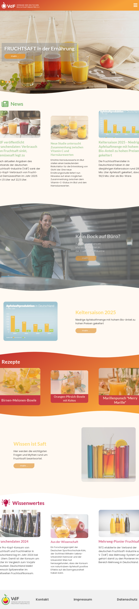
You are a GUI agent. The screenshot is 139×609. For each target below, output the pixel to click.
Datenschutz (127, 599)
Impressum (83, 599)
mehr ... (15, 56)
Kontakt (42, 599)
